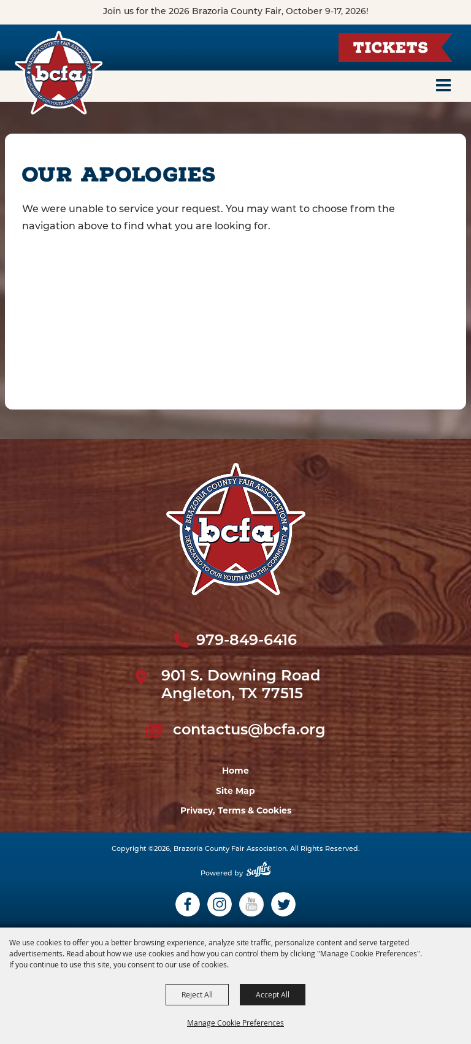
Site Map (235, 790)
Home (235, 770)
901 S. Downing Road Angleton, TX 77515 (240, 685)
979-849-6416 (246, 641)
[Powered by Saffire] (258, 874)
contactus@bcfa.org (249, 730)
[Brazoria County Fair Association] (58, 73)
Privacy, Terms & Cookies (235, 810)
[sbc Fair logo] (235, 529)
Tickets (390, 49)
